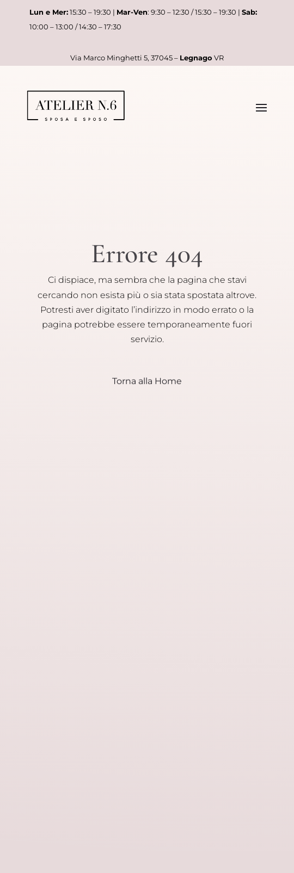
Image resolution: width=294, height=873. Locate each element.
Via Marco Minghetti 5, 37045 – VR (147, 57)
